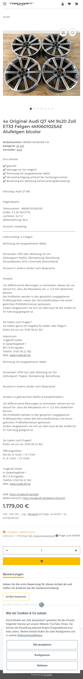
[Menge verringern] (7, 550)
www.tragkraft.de (20, 355)
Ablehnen (42, 665)
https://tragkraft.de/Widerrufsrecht (44, 498)
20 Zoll (20, 146)
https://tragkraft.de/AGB (23, 494)
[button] (62, 4)
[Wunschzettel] (69, 4)
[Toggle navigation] (4, 2)
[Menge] (41, 550)
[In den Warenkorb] (41, 561)
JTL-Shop (47, 674)
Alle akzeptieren (42, 644)
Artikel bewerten (16, 596)
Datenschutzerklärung (30, 635)
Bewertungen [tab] (13, 574)
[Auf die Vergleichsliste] (63, 33)
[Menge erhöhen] (76, 550)
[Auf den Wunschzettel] (73, 33)
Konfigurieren (42, 655)
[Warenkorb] (76, 4)
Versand (33, 514)
